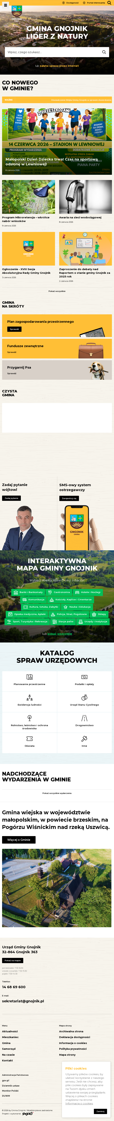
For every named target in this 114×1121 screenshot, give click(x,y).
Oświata (30, 745)
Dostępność (72, 3)
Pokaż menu (5, 5)
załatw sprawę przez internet (59, 65)
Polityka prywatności (73, 1049)
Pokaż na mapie (13, 960)
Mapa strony (67, 1055)
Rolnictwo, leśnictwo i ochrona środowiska (29, 727)
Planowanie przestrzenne (29, 684)
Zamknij (100, 1111)
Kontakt (7, 1060)
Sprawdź (14, 329)
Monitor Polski (10, 1091)
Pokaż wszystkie (57, 291)
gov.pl (5, 1080)
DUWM (6, 1096)
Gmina (6, 1043)
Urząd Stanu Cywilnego (84, 704)
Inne (84, 745)
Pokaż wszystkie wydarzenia (57, 793)
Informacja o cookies (73, 1043)
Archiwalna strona (71, 1031)
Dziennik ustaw (10, 1086)
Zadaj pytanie (11, 498)
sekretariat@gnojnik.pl (23, 1001)
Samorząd (8, 1049)
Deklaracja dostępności (74, 1037)
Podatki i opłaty (84, 684)
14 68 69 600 (14, 987)
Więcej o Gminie (18, 839)
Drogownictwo (84, 725)
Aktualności (10, 1031)
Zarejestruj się (69, 498)
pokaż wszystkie (60, 634)
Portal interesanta (96, 3)
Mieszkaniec (10, 1037)
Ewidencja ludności (29, 704)
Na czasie (8, 1055)
